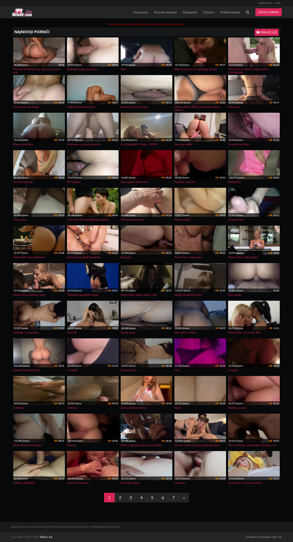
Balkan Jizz (46, 537)
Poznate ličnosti (165, 12)
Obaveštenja (100, 526)
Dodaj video (18, 526)
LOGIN (277, 3)
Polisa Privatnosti (79, 526)
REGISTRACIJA (265, 3)
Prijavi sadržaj (59, 526)
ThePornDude (230, 12)
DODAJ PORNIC (268, 12)
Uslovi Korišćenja (38, 526)
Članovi (208, 12)
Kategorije (190, 12)
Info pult (115, 526)
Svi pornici (140, 12)
